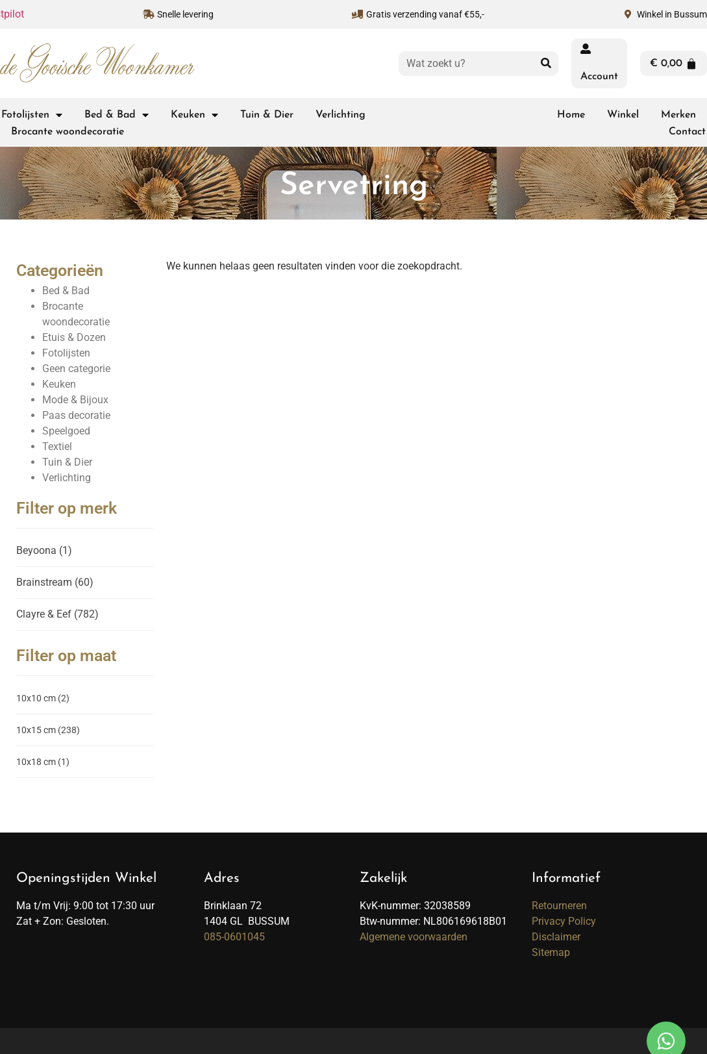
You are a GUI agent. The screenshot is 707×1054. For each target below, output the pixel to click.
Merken (678, 115)
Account (599, 76)
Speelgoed (66, 431)
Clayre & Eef (57, 614)
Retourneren (559, 905)
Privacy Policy (564, 921)
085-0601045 (234, 937)
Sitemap (551, 952)
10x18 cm (42, 762)
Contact (687, 132)
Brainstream (54, 582)
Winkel (623, 115)
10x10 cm (42, 698)
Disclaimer (556, 937)
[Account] (585, 49)
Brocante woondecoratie (67, 132)
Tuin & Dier (266, 115)
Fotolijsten (31, 115)
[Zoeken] (546, 63)
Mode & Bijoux (75, 400)
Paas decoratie (76, 415)
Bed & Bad (116, 115)
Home (571, 115)
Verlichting (341, 115)
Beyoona (44, 550)
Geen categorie (76, 368)
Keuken (194, 115)
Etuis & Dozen (74, 337)
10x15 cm (48, 730)
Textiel (57, 446)
